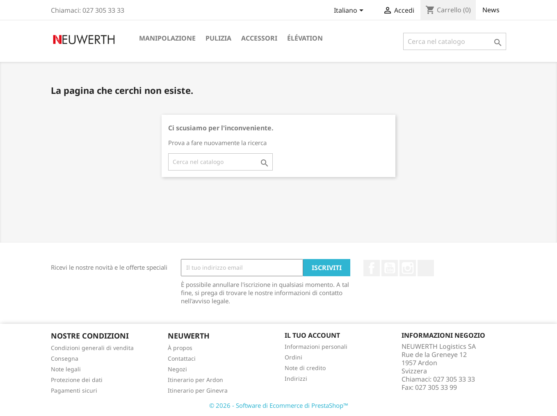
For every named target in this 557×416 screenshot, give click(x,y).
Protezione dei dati (77, 380)
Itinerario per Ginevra (198, 390)
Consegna (64, 358)
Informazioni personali (316, 346)
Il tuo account (312, 335)
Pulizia (218, 38)
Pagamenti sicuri (74, 390)
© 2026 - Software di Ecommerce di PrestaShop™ (278, 405)
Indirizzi (296, 378)
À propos (180, 348)
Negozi (177, 369)
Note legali (66, 369)
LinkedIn (426, 268)
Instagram (407, 268)
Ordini (293, 357)
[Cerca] (454, 41)
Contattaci (182, 358)
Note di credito (305, 368)
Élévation (305, 38)
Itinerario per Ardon (195, 380)
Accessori (259, 38)
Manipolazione (167, 38)
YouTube (389, 268)
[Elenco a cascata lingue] (350, 11)
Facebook (371, 268)
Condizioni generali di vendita (92, 348)
